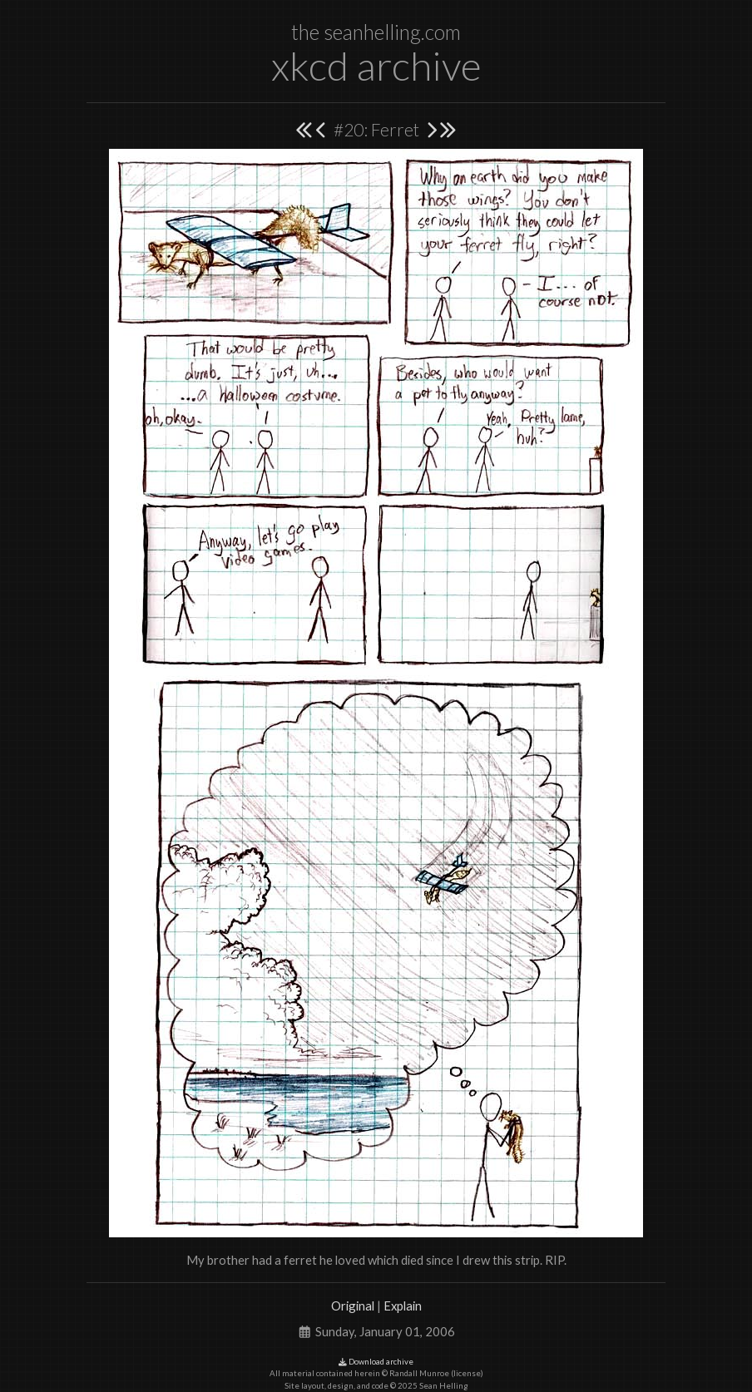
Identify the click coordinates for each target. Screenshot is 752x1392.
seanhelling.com (392, 32)
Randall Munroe (419, 1373)
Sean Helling (443, 1385)
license (467, 1373)
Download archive (376, 1361)
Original (352, 1305)
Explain (402, 1305)
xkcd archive (376, 65)
